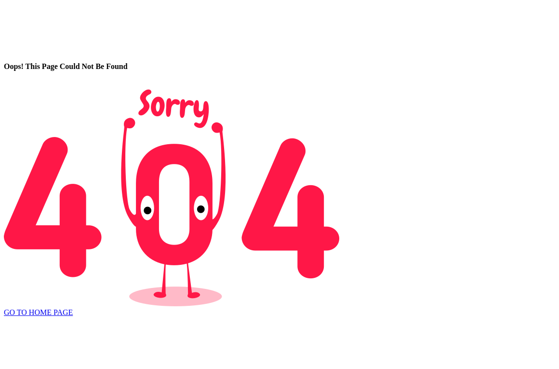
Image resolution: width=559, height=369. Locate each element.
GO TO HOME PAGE (38, 312)
